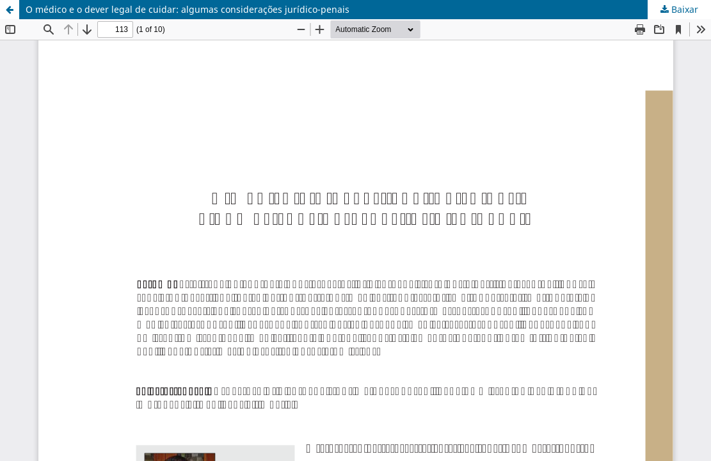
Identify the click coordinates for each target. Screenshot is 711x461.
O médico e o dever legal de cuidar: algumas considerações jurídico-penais (187, 9)
